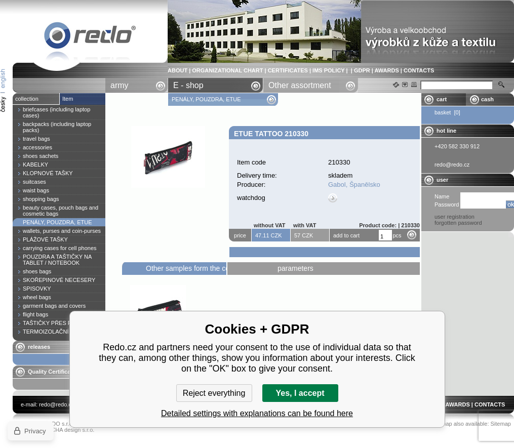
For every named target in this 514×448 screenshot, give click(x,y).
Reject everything (214, 393)
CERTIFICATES (288, 70)
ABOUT (177, 70)
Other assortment (299, 85)
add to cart (346, 235)
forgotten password (458, 223)
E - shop (188, 85)
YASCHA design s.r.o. (67, 430)
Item (67, 99)
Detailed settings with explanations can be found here (257, 413)
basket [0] (447, 112)
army (119, 85)
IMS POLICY (328, 70)
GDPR (362, 70)
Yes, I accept (299, 393)
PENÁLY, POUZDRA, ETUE (207, 99)
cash (487, 99)
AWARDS (386, 70)
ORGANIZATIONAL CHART (227, 70)
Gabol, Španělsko (354, 184)
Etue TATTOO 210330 (90, 37)
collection (26, 99)
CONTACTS (419, 70)
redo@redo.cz (56, 404)
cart (442, 99)
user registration (454, 217)
